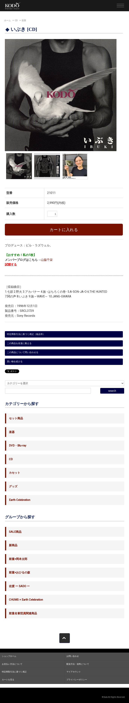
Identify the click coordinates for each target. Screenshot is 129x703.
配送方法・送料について (77, 664)
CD (16, 20)
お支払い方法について (12, 664)
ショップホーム (9, 656)
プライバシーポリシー (76, 679)
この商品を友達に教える (19, 343)
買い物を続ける (15, 361)
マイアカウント (73, 671)
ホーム (7, 20)
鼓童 (24, 20)
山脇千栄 (47, 260)
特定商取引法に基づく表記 (14, 671)
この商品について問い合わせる (22, 352)
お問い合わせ (72, 656)
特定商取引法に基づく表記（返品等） (26, 334)
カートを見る (8, 679)
